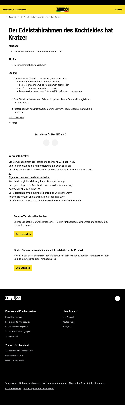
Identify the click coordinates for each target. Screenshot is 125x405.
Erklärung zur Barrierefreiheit (39, 388)
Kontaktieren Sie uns (13, 317)
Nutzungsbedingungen (54, 383)
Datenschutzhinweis (29, 383)
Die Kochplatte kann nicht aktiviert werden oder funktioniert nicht (45, 200)
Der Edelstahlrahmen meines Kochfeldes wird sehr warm (40, 192)
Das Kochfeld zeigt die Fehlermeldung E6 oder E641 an (40, 165)
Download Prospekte (14, 356)
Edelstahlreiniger (16, 117)
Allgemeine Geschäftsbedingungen (87, 383)
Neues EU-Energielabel (14, 360)
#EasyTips (67, 327)
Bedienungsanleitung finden (16, 327)
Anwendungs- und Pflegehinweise (19, 351)
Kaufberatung (68, 322)
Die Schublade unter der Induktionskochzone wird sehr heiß (42, 161)
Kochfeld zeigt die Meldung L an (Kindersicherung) (37, 181)
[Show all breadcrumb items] (4, 17)
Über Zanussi (68, 317)
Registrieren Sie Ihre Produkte (17, 322)
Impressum (11, 383)
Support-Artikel (11, 336)
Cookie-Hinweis (13, 388)
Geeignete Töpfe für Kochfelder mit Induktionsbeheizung (40, 185)
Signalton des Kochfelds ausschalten (29, 177)
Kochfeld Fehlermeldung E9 (24, 188)
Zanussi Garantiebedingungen (17, 331)
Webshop (13, 123)
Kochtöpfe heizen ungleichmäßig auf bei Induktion (37, 196)
